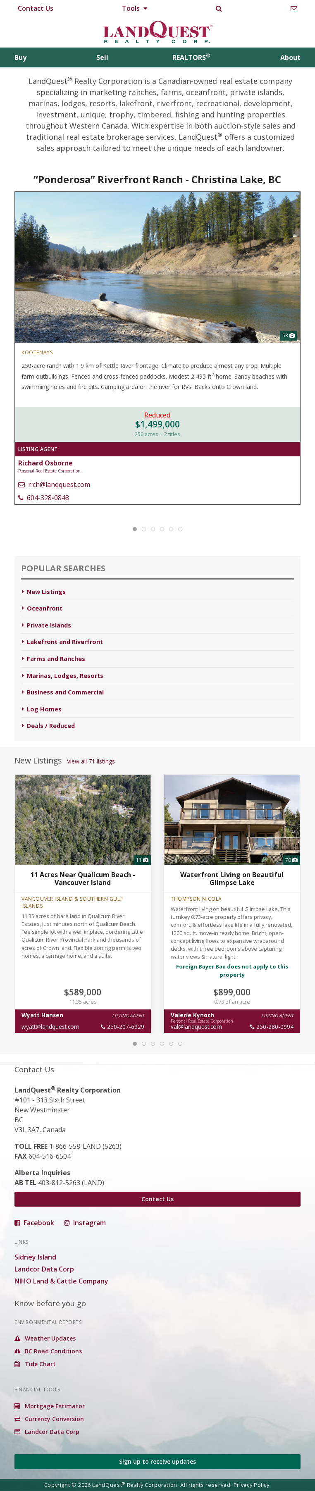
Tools (134, 8)
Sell (102, 57)
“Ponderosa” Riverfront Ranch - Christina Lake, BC (157, 179)
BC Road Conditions (48, 1351)
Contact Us (35, 8)
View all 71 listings (91, 761)
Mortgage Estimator (49, 1406)
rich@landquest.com (54, 484)
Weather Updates (45, 1338)
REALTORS (191, 57)
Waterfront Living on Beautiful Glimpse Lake (232, 878)
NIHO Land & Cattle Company (61, 1281)
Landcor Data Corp (44, 1269)
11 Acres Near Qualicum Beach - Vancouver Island (83, 878)
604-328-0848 (43, 497)
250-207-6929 (122, 1027)
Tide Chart (35, 1364)
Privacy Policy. (252, 1485)
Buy (20, 57)
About (290, 57)
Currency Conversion (49, 1419)
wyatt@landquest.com (50, 1027)
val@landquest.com (196, 1027)
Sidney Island (35, 1257)
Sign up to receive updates (157, 1461)
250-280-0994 (272, 1027)
